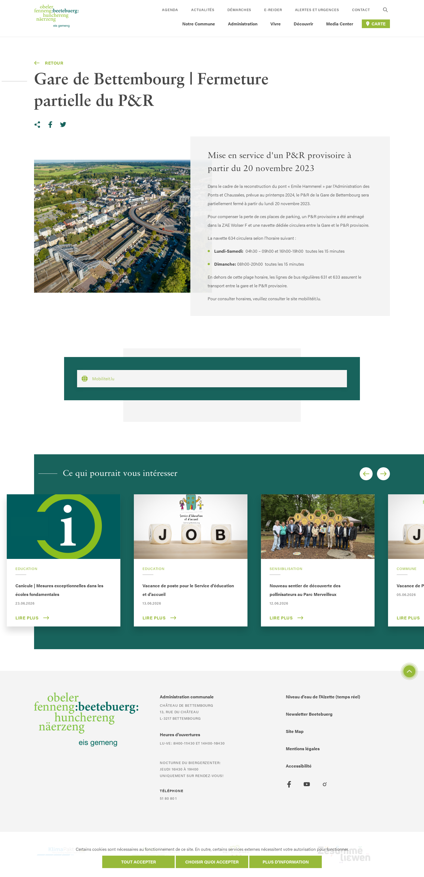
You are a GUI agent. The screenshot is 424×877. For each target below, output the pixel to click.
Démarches (239, 9)
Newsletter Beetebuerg (309, 714)
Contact (361, 9)
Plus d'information (286, 862)
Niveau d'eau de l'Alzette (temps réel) (323, 696)
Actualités (202, 9)
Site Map (295, 731)
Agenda (170, 9)
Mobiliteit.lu (97, 378)
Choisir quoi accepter (212, 862)
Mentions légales (303, 748)
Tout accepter (138, 862)
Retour (49, 63)
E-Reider (273, 9)
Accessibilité (299, 766)
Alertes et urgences (317, 9)
